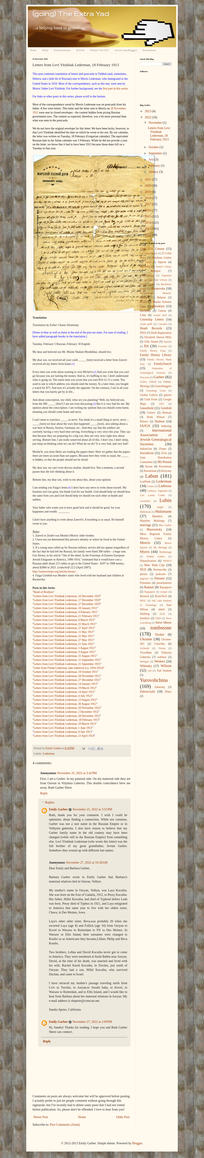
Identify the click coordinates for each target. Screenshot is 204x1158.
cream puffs (146, 324)
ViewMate (146, 652)
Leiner (150, 486)
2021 (148, 179)
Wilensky (146, 666)
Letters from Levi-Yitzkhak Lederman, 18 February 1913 (66, 719)
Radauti (149, 587)
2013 (148, 228)
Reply (44, 793)
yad (149, 670)
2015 (148, 216)
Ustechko (159, 643)
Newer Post (40, 1117)
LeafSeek (145, 481)
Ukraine (146, 639)
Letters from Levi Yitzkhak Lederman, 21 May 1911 (63, 636)
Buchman (145, 310)
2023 (148, 111)
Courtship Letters (152, 319)
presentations (163, 582)
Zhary (168, 691)
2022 (148, 117)
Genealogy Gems (156, 390)
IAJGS (145, 426)
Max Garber (165, 525)
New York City (154, 565)
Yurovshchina (154, 680)
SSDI (158, 618)
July (152, 159)
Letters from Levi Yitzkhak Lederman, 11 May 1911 (63, 632)
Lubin (165, 500)
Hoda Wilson (156, 417)
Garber (159, 377)
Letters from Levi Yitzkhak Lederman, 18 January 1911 (65, 608)
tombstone (160, 628)
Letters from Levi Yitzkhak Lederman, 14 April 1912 (64, 691)
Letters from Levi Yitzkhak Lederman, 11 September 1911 (67, 659)
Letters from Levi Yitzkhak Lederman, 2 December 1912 (66, 711)
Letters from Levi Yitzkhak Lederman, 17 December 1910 (67, 600)
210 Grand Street (148, 253)
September (156, 153)
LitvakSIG (145, 501)
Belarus (161, 297)
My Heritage (160, 547)
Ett (146, 346)
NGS (143, 569)
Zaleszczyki (147, 691)
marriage (145, 525)
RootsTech (161, 596)
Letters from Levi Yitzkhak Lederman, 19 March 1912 (65, 688)
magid (160, 507)
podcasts (161, 574)
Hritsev (144, 421)
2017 (148, 204)
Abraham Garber (161, 257)
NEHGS (167, 561)
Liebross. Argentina (157, 490)
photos (143, 574)
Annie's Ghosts (163, 266)
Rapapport (165, 587)
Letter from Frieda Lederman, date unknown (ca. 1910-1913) (68, 667)
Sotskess (145, 618)
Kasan (148, 466)
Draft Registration (161, 332)
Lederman (48, 753)
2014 (148, 222)
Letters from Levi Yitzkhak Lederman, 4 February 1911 (65, 612)
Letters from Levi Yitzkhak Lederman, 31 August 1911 (65, 655)
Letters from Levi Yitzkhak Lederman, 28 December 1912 (67, 715)
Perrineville (160, 569)
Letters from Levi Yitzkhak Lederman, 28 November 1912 (67, 707)
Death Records (151, 328)
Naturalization (148, 560)
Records (80, 50)
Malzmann (163, 511)
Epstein (167, 341)
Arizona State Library (155, 279)
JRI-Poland (164, 462)
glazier (167, 395)
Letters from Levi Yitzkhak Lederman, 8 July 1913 (62, 731)
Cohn (143, 315)
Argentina (166, 275)
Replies (49, 802)
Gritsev (151, 412)
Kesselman (165, 466)
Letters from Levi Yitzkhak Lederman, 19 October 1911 (65, 671)
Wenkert (159, 661)
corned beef (160, 315)
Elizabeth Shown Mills (157, 337)
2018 (148, 198)
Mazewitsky (154, 529)
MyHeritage (165, 552)
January (154, 171)
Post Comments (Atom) (65, 1124)
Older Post (123, 1117)
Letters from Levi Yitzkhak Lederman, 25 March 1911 (65, 624)
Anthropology (147, 275)
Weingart (144, 661)
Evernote (162, 346)
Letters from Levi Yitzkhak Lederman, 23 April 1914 (64, 735)
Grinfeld (166, 408)
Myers (145, 552)
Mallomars (145, 511)
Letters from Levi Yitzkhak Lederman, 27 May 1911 (63, 640)
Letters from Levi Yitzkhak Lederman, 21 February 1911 (66, 616)
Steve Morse (163, 622)
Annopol (155, 270)
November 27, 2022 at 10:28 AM (87, 862)
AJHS (148, 262)
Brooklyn (159, 306)
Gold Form (151, 399)
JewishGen (147, 453)
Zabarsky (159, 687)
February (155, 165)
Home (33, 50)
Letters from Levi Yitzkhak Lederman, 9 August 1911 (64, 652)
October (154, 147)
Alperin (162, 262)
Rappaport (149, 591)
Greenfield (146, 408)
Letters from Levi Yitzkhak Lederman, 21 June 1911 (63, 644)
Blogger (137, 1143)
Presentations (149, 50)
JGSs (164, 453)
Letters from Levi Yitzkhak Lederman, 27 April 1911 (64, 628)
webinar (161, 657)
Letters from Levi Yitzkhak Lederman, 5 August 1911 (64, 648)
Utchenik (144, 648)
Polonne (159, 578)
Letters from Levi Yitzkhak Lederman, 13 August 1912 (65, 699)
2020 (148, 185)
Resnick (144, 596)
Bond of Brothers (43, 592)
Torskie (159, 634)
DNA (143, 332)
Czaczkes (162, 324)
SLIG (162, 614)
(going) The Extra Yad (71, 13)
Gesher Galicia (149, 395)
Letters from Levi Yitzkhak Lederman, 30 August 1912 (65, 703)
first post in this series (115, 88)
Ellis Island (151, 341)
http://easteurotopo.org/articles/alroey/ (54, 571)
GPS (161, 404)
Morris (145, 543)
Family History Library (155, 355)
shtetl (161, 609)
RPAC (143, 600)
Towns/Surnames (62, 50)
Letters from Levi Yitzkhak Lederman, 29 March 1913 (65, 723)
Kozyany (166, 470)
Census (162, 310)
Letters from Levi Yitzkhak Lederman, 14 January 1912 (65, 683)
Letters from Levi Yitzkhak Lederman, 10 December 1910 (67, 596)
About (45, 50)
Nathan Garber (156, 556)
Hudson (160, 421)
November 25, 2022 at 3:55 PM (92, 809)
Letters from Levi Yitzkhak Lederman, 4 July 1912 (62, 695)
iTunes (162, 448)
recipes (163, 591)
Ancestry (145, 266)
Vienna (161, 648)
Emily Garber (58, 809)
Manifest (157, 516)
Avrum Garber (147, 284)
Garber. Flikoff (148, 381)
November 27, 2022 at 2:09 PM (92, 1021)
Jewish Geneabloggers (125, 50)
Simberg (145, 613)
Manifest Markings (152, 520)
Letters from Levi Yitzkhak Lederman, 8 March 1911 (64, 620)
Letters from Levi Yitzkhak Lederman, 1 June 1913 (63, 727)
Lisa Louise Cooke (152, 495)
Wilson (166, 666)
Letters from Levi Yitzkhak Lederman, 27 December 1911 (67, 679)
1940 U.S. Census (152, 248)
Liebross (164, 486)
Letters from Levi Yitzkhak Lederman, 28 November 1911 (67, 676)
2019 (148, 191)
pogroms (144, 578)
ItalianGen (146, 448)
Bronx (143, 301)
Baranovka (158, 288)
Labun (151, 476)
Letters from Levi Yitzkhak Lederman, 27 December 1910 (67, 604)
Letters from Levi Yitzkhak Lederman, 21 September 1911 (67, 664)
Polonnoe (145, 582)
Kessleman (150, 470)
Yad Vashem (164, 670)
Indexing (166, 426)
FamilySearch (162, 363)
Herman (166, 412)
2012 (148, 235)
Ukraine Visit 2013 (99, 50)
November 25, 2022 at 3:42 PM (77, 773)
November (156, 122)
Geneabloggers (162, 386)
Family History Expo (153, 350)
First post (144, 377)
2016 (148, 210)
